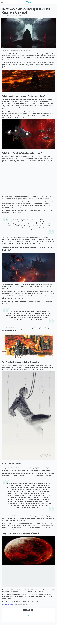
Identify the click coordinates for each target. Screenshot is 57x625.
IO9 (51, 470)
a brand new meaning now (35, 203)
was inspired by (14, 365)
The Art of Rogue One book (9, 237)
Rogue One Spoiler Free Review (8, 605)
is (38, 101)
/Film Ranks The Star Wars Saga (8, 604)
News (3, 6)
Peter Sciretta (7, 15)
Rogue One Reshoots (6, 603)
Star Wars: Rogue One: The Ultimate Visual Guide (27, 210)
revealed (11, 596)
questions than (38, 55)
